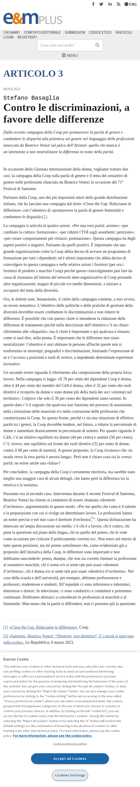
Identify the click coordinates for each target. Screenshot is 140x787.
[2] (5, 636)
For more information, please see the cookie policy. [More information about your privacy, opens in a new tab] (52, 735)
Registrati (27, 37)
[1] (44, 217)
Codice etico (100, 32)
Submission (75, 32)
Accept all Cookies (70, 758)
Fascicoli (124, 32)
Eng (130, 4)
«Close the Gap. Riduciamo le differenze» (43, 627)
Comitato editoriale (42, 32)
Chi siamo (11, 32)
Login (8, 37)
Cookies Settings (70, 775)
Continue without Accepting (70, 744)
